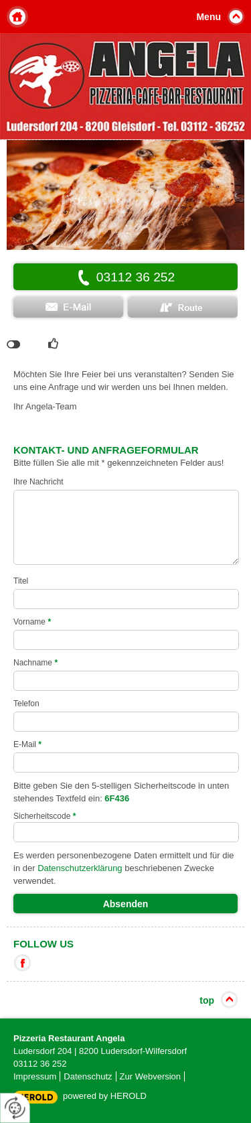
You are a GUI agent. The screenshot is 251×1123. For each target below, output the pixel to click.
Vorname (32, 621)
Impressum (34, 1076)
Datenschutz (88, 1076)
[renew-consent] (15, 1108)
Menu (208, 16)
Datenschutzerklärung (79, 868)
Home (17, 16)
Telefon (26, 703)
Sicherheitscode (44, 816)
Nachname (35, 662)
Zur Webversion (150, 1076)
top (206, 1000)
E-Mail (27, 744)
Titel (20, 581)
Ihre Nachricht (38, 481)
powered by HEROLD (105, 1096)
